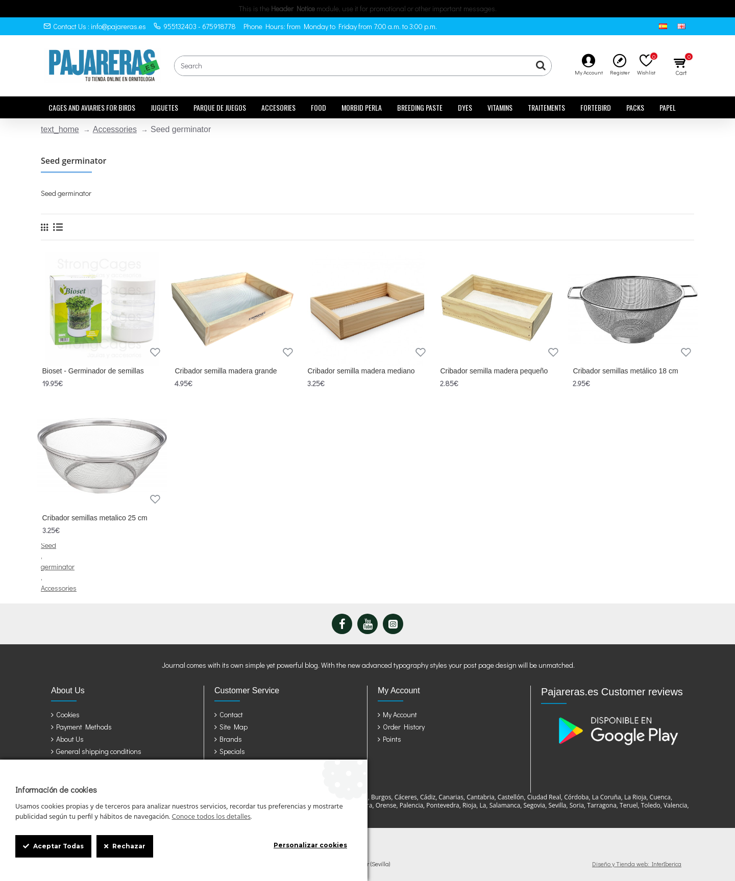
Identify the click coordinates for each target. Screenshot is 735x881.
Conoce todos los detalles (211, 817)
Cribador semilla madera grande (226, 371)
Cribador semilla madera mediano (360, 371)
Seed (48, 545)
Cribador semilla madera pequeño (494, 371)
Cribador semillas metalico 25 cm (95, 518)
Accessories (115, 129)
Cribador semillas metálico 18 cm (625, 371)
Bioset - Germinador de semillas (93, 371)
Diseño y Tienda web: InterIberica (636, 864)
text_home (60, 129)
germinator (58, 566)
